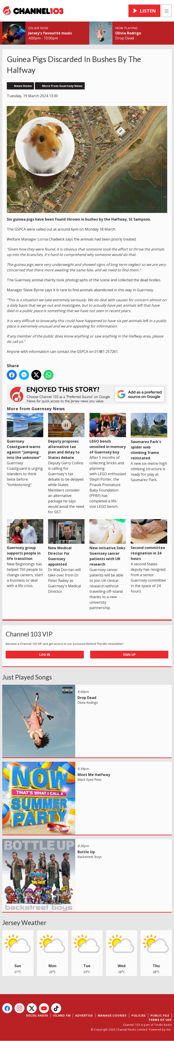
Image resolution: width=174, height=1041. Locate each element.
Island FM (61, 1015)
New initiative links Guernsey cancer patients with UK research (107, 543)
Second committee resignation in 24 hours (149, 540)
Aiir (168, 1029)
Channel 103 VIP (29, 634)
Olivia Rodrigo (128, 33)
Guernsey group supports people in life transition (25, 540)
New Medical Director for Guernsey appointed (66, 543)
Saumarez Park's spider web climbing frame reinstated (149, 436)
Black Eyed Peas (89, 779)
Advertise (84, 1015)
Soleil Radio (37, 1015)
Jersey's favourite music (50, 33)
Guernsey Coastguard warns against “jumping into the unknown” (25, 436)
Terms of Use (160, 1020)
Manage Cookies (112, 1015)
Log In (44, 654)
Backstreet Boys (89, 857)
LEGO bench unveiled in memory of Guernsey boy (107, 434)
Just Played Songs (27, 677)
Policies (138, 1015)
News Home (23, 86)
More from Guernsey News (62, 86)
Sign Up (129, 654)
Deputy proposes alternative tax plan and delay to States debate (66, 436)
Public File (159, 1015)
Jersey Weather (24, 922)
